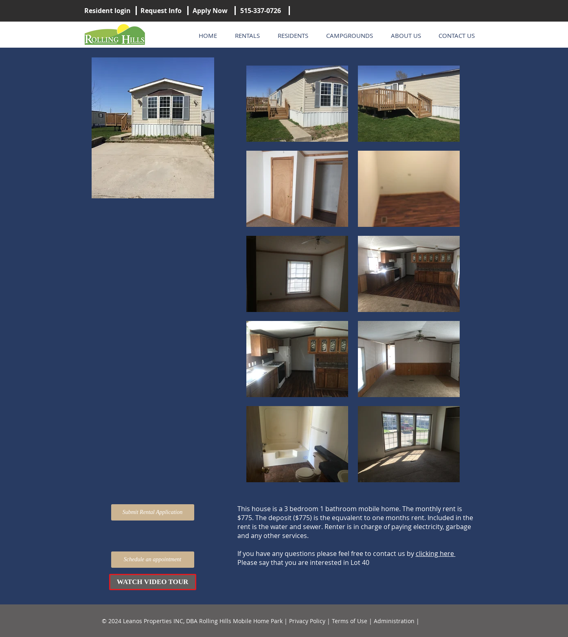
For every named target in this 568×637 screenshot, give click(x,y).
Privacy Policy (307, 621)
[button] (152, 582)
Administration (394, 621)
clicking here (436, 553)
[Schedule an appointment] (152, 559)
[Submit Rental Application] (152, 512)
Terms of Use (349, 621)
